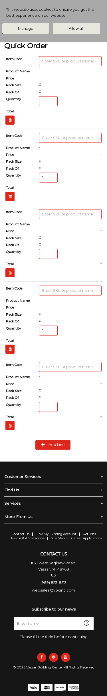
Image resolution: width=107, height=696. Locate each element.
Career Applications (86, 538)
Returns (89, 534)
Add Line (53, 445)
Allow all (76, 28)
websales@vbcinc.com (53, 590)
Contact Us (20, 534)
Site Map (58, 538)
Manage (25, 28)
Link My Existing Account (56, 534)
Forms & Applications (28, 538)
